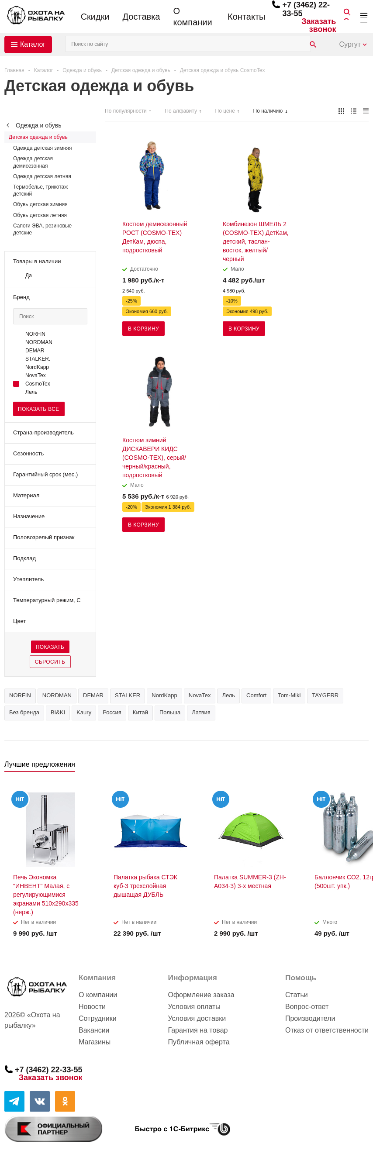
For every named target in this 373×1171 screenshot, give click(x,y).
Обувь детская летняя (40, 215)
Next (362, 767)
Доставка (141, 16)
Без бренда (24, 712)
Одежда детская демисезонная (33, 162)
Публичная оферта (198, 1042)
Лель (228, 695)
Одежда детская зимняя (42, 148)
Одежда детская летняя (42, 176)
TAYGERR (325, 695)
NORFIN (20, 695)
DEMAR (93, 695)
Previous (347, 767)
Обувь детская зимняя (40, 204)
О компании (192, 16)
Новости (92, 1006)
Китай (140, 712)
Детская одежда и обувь (38, 137)
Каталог (32, 44)
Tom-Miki (289, 695)
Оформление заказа (201, 995)
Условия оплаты (194, 1006)
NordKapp (164, 695)
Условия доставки (197, 1018)
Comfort (256, 695)
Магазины (95, 1042)
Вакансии (94, 1030)
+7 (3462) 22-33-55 (49, 1069)
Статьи (296, 995)
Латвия (201, 712)
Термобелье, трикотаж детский (40, 190)
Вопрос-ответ (306, 1006)
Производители (310, 1018)
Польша (169, 712)
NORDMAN (57, 695)
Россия (112, 712)
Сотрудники (98, 1018)
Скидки (95, 16)
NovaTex (200, 695)
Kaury (83, 712)
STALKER (127, 695)
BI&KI (58, 712)
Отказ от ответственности (327, 1030)
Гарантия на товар (198, 1030)
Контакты (246, 16)
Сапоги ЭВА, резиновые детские (42, 229)
